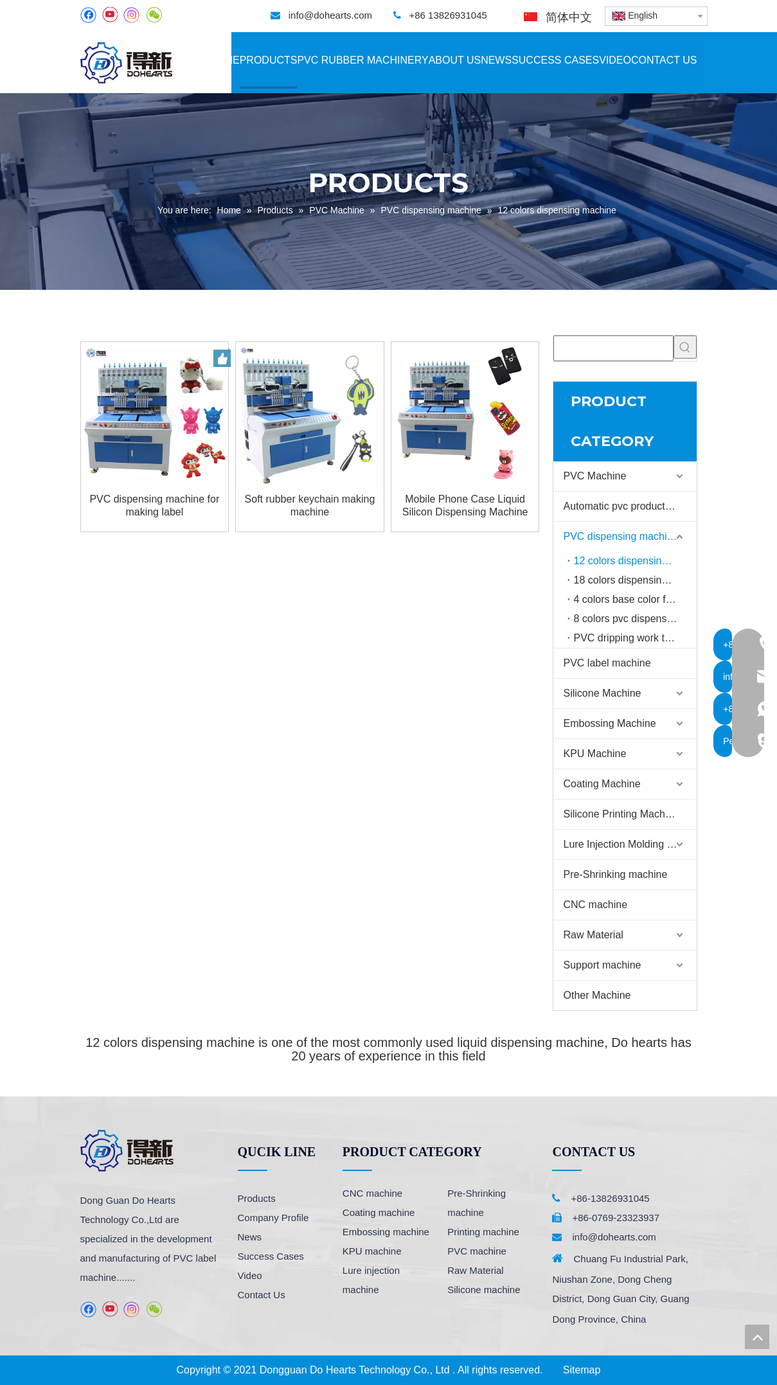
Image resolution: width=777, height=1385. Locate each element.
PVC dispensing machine (621, 536)
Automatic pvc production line (630, 506)
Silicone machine (483, 1289)
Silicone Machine (602, 693)
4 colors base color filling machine (635, 599)
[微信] (154, 15)
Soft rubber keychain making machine (310, 505)
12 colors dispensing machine (635, 560)
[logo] (127, 1151)
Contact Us (261, 1294)
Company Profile (273, 1217)
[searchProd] (613, 348)
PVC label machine (607, 662)
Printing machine (483, 1231)
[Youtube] (110, 15)
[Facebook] (88, 15)
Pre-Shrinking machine (616, 874)
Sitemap (582, 1369)
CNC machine (596, 904)
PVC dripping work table (629, 637)
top (757, 1337)
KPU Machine (595, 753)
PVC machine (476, 1251)
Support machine (602, 965)
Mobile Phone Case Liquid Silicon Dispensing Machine (465, 505)
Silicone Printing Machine (621, 814)
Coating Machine (602, 783)
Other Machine (597, 995)
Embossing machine (386, 1231)
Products (257, 1198)
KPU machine (372, 1251)
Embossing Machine (610, 723)
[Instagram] (131, 15)
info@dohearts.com (330, 15)
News (250, 1236)
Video (250, 1275)
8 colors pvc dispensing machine (635, 618)
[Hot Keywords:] (685, 347)
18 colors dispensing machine (635, 580)
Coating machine (379, 1212)
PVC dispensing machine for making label (154, 505)
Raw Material (593, 934)
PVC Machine (595, 475)
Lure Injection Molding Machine (630, 844)
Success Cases (271, 1256)
